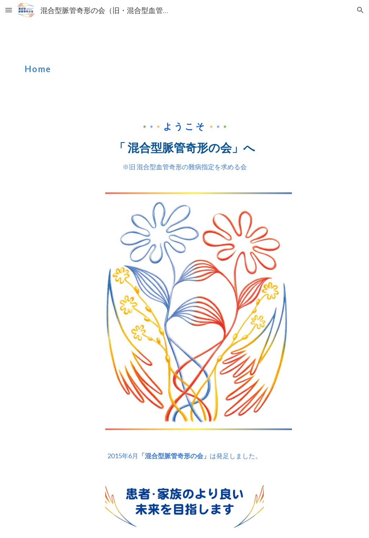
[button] (8, 10)
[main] (129, 64)
